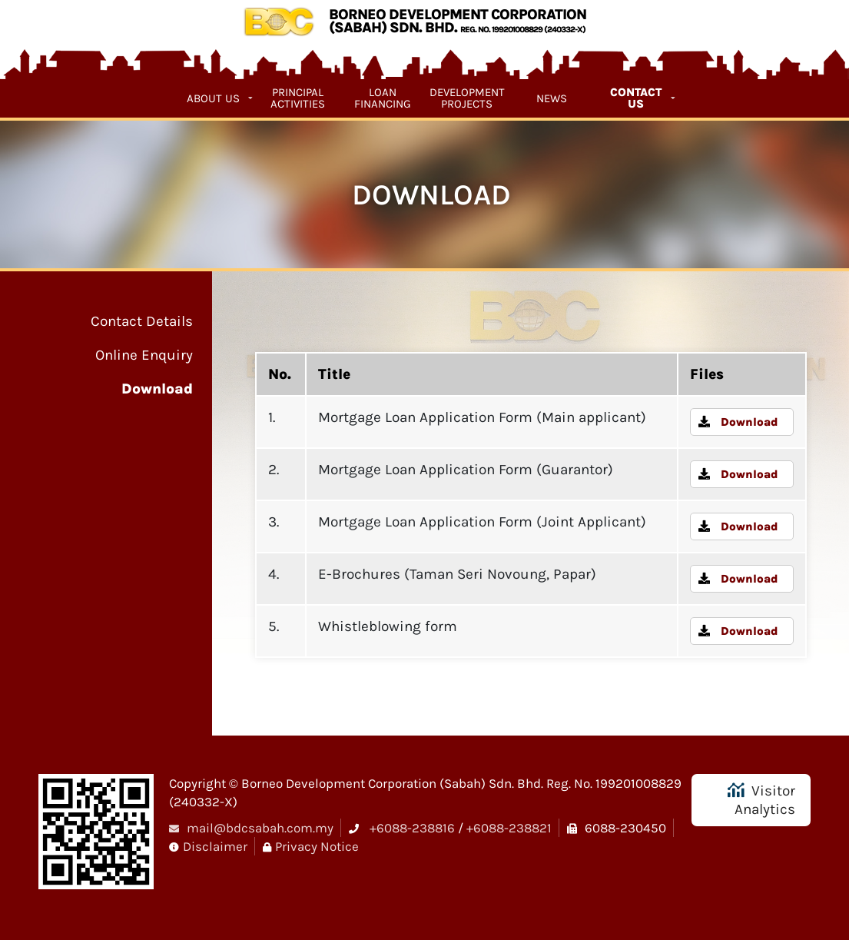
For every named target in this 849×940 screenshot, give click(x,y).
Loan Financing (382, 98)
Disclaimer (215, 846)
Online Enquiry (144, 355)
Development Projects (467, 98)
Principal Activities (297, 98)
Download (157, 388)
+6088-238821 (509, 827)
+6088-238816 (412, 827)
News (551, 98)
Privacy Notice (317, 846)
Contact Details (142, 321)
